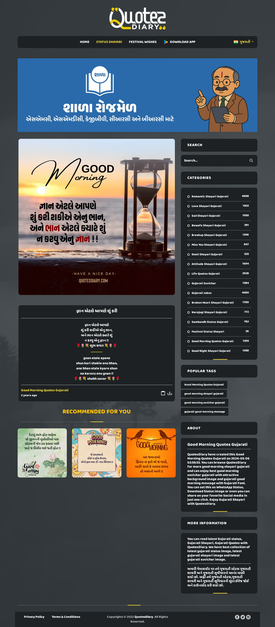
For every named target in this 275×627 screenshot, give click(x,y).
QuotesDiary (143, 616)
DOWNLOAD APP (179, 42)
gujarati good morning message (204, 411)
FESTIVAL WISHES (143, 42)
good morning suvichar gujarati (204, 402)
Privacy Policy (34, 616)
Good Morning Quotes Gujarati (45, 390)
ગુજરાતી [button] (242, 42)
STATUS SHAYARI (109, 42)
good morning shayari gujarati (203, 393)
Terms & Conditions (66, 616)
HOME (84, 42)
